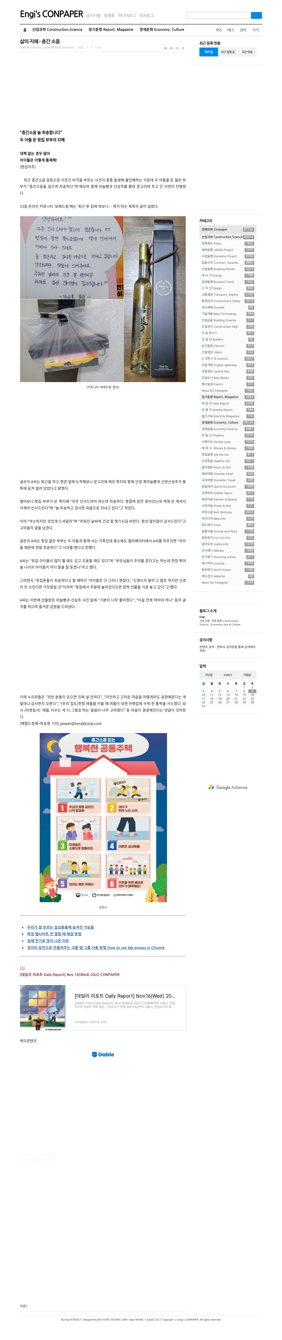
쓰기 (255, 30)
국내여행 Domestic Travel (228, 480)
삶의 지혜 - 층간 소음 (40, 41)
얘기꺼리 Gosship (228, 563)
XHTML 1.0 (141, 1320)
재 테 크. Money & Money (228, 448)
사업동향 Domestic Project (228, 256)
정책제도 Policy (228, 244)
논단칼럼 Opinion (228, 346)
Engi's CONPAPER (51, 14)
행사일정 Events (228, 384)
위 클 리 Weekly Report (228, 410)
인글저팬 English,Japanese (228, 365)
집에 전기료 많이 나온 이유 (48, 941)
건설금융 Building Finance (228, 320)
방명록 (109, 16)
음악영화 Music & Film (228, 467)
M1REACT (75, 1320)
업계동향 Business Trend (228, 282)
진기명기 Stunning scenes (228, 557)
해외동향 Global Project (228, 250)
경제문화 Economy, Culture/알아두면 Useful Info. (47, 47)
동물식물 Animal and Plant (228, 531)
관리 (243, 30)
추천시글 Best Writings (228, 512)
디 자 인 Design (228, 288)
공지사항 (93, 16)
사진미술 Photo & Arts (228, 506)
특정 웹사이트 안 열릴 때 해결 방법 (54, 934)
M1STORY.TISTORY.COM (112, 1320)
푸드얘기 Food (228, 525)
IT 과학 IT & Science (228, 359)
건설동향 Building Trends (228, 269)
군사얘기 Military (228, 551)
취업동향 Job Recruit (228, 455)
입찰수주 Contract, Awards (228, 263)
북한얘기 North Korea (228, 570)
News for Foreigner (228, 391)
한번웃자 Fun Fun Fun (228, 538)
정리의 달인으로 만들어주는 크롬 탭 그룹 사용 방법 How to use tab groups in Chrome (96, 947)
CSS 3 (157, 1320)
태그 (230, 30)
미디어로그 (127, 16)
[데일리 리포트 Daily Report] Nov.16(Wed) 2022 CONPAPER (70, 974)
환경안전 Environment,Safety (228, 301)
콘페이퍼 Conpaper (228, 230)
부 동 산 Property (228, 435)
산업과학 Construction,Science (57, 29)
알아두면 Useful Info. (228, 544)
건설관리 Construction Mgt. (228, 327)
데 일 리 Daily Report (228, 403)
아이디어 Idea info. (228, 519)
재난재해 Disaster (228, 308)
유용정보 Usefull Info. (228, 372)
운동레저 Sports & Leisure (228, 487)
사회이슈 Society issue (228, 442)
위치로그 (146, 16)
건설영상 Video (228, 352)
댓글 (22, 1306)
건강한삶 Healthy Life (228, 461)
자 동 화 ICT (228, 333)
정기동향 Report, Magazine (111, 29)
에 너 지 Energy (228, 276)
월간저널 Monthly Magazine (228, 416)
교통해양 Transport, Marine (228, 295)
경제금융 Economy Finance (228, 429)
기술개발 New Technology (228, 314)
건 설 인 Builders (228, 340)
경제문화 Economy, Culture (161, 29)
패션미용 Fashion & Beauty (228, 499)
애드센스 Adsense (228, 576)
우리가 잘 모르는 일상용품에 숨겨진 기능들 (60, 927)
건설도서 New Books (228, 378)
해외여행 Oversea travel (228, 474)
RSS (219, 30)
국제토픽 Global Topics (228, 493)
